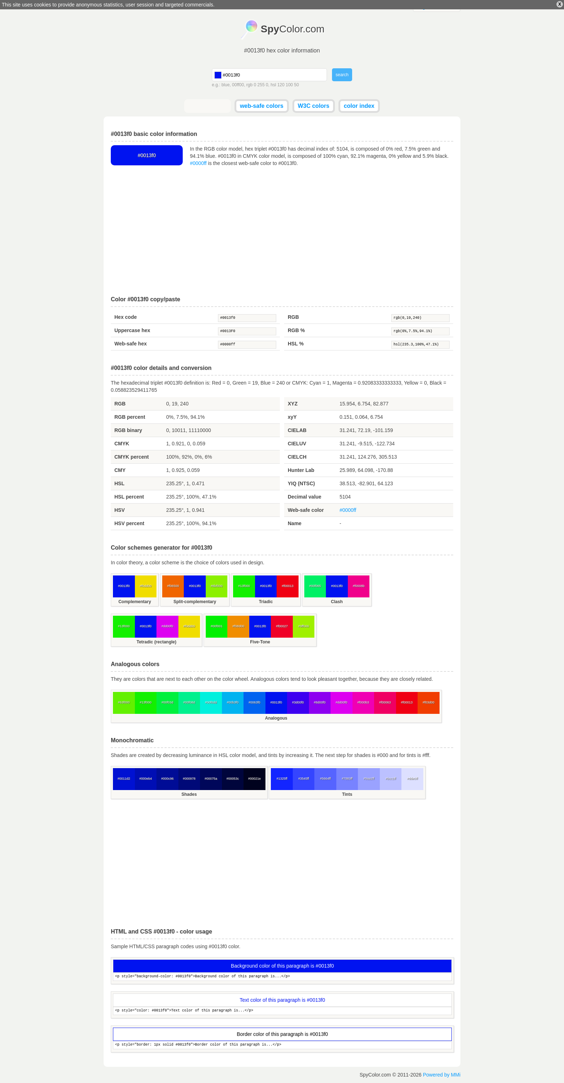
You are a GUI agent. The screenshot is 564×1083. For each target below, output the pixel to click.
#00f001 (217, 626)
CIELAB (297, 430)
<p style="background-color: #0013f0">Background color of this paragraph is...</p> (282, 977)
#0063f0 (254, 702)
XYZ (292, 404)
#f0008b (359, 586)
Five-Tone (260, 641)
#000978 (189, 778)
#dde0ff (412, 778)
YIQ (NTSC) (301, 483)
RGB (293, 317)
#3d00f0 (298, 702)
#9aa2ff (369, 778)
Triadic (266, 601)
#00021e (254, 778)
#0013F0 (247, 331)
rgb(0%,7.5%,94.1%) (420, 331)
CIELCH (297, 457)
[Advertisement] (282, 231)
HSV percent (129, 523)
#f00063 (385, 702)
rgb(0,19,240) (420, 318)
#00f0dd (211, 702)
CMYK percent (131, 457)
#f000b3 (363, 702)
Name (294, 523)
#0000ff (198, 163)
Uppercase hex (132, 330)
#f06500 (173, 586)
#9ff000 (303, 626)
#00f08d (189, 702)
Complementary (134, 601)
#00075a (211, 778)
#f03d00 (429, 702)
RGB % (296, 330)
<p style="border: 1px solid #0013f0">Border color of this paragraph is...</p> (282, 1045)
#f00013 (288, 586)
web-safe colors (261, 106)
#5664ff (325, 778)
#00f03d (167, 702)
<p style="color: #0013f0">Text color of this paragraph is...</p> (282, 1011)
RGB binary (128, 430)
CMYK (121, 443)
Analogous (276, 718)
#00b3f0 (232, 702)
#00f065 (315, 586)
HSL (119, 483)
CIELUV (297, 443)
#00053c (232, 778)
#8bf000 (217, 586)
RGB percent (129, 417)
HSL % (296, 344)
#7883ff (347, 778)
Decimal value (304, 497)
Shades (189, 794)
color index (359, 106)
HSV (119, 510)
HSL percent (129, 497)
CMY (120, 470)
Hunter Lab (301, 470)
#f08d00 (238, 626)
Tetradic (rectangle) (156, 641)
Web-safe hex (130, 344)
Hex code (125, 317)
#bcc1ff (391, 778)
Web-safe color (306, 510)
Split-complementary (194, 601)
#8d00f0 (320, 702)
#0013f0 (247, 318)
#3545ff (303, 778)
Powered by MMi (441, 1075)
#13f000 (244, 586)
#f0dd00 (145, 586)
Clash (337, 601)
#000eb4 (145, 778)
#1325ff (282, 778)
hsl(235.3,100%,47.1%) (420, 345)
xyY (292, 417)
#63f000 (124, 702)
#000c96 (167, 778)
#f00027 (282, 626)
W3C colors (313, 106)
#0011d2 (124, 778)
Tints (347, 794)
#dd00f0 (167, 626)
